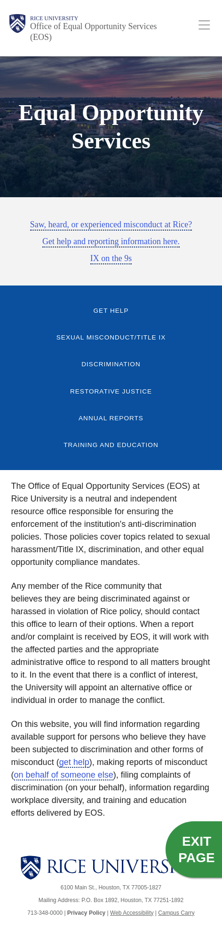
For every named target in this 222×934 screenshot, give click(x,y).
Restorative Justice (111, 391)
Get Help (111, 310)
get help (74, 762)
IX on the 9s (111, 258)
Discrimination (111, 364)
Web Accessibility (131, 913)
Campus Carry (176, 913)
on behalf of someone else (63, 775)
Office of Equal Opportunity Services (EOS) (93, 32)
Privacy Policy (86, 913)
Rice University (54, 18)
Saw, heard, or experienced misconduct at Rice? (111, 224)
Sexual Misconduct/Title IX (111, 337)
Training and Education (111, 444)
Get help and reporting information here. (111, 241)
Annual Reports (111, 418)
